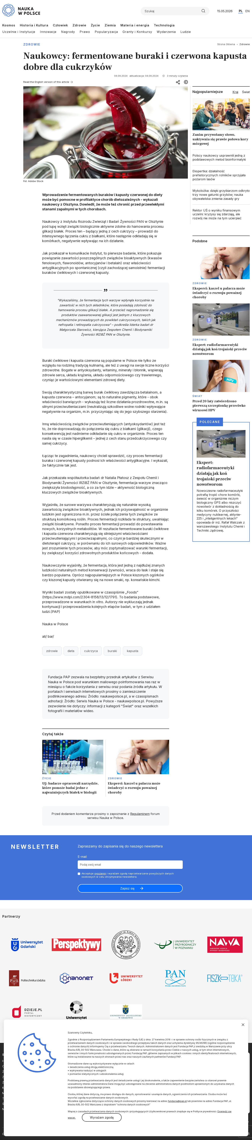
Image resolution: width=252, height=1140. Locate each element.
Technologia (164, 25)
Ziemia (110, 25)
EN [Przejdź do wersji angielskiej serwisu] (247, 11)
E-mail (82, 857)
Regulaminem (140, 814)
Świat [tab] (246, 92)
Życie (95, 25)
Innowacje (48, 32)
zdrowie (52, 651)
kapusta (132, 651)
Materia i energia (134, 25)
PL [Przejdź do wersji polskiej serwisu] (240, 11)
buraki (112, 651)
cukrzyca (91, 651)
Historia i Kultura (34, 25)
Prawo (85, 32)
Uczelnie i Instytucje (18, 32)
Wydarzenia (166, 32)
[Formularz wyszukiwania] (175, 11)
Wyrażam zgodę (102, 1117)
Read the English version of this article (46, 81)
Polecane (210, 422)
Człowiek (60, 25)
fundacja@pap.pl (177, 1101)
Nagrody (68, 32)
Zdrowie (79, 25)
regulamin (100, 873)
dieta (71, 651)
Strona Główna (226, 44)
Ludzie (185, 32)
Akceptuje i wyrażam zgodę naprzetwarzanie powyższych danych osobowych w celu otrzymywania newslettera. (128, 875)
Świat (197, 396)
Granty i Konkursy (137, 32)
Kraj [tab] (235, 92)
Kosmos (8, 25)
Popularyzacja (106, 32)
